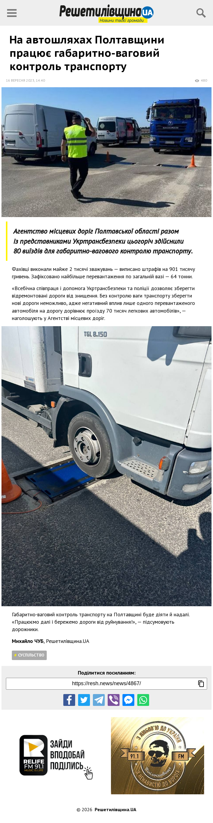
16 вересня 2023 (20, 80)
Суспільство (31, 655)
